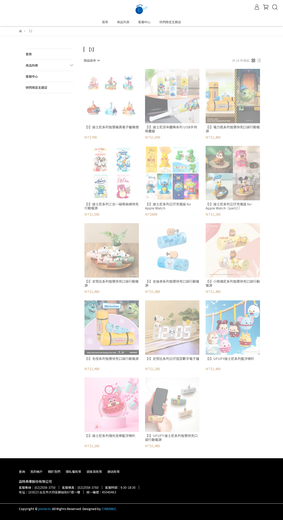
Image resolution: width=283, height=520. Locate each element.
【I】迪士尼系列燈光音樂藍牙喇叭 (109, 436)
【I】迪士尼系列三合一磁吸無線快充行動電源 (111, 206)
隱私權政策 (73, 471)
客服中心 (144, 22)
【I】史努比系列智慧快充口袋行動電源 (111, 283)
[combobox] (91, 60)
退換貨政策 (94, 471)
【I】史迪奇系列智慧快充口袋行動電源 (172, 283)
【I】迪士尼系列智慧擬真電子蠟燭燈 (111, 127)
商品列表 (123, 22)
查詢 (22, 471)
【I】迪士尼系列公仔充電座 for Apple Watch (168, 206)
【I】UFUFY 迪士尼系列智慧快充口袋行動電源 (171, 438)
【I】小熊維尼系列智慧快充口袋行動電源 (233, 283)
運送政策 (113, 471)
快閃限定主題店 (170, 22)
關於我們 (54, 471)
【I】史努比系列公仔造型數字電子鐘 (172, 359)
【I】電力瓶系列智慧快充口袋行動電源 (233, 129)
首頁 (105, 22)
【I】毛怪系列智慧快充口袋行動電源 (111, 359)
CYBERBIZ (108, 508)
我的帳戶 (36, 471)
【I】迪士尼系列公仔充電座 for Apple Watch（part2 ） (229, 206)
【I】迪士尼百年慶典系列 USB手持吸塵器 (171, 129)
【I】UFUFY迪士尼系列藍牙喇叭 (230, 359)
